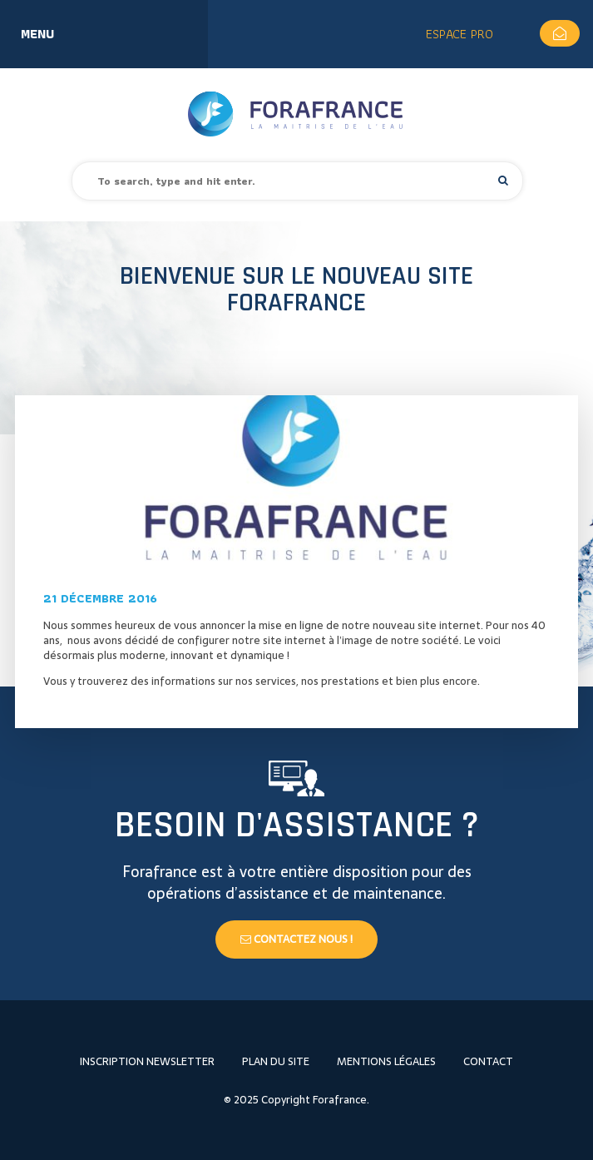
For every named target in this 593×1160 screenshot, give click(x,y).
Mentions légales (386, 1061)
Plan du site (275, 1061)
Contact (488, 1061)
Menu (37, 33)
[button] (503, 180)
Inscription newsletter (147, 1061)
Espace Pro (459, 33)
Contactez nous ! (296, 939)
